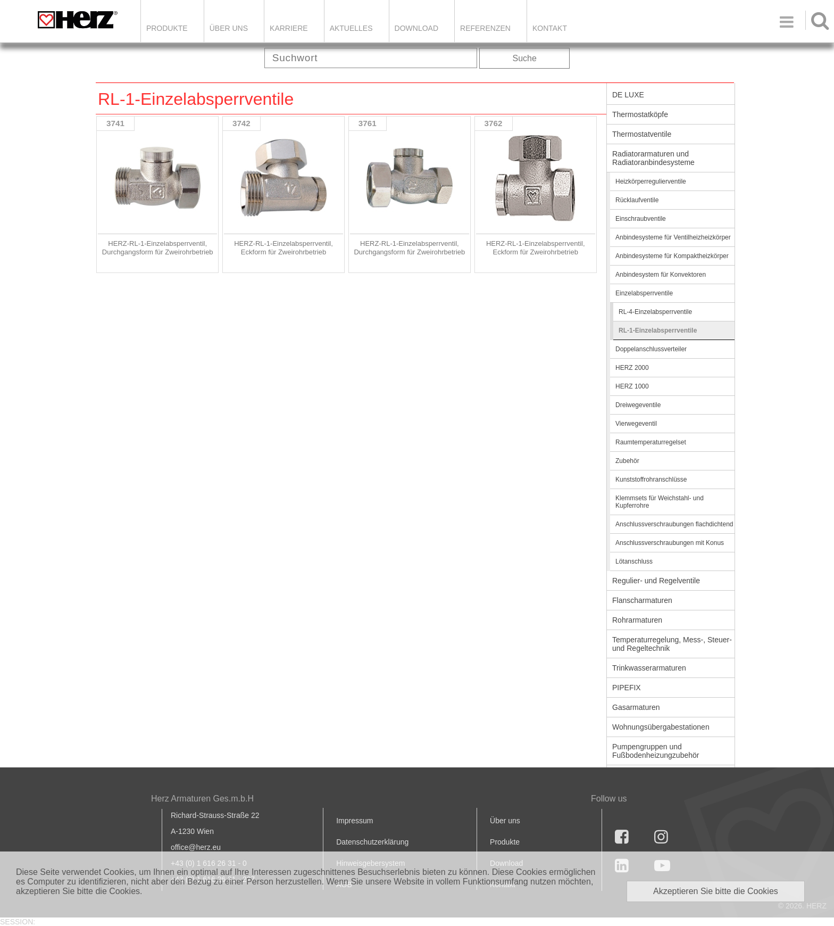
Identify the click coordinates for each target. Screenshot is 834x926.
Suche (525, 58)
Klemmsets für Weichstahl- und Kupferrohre (659, 501)
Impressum (354, 820)
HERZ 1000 (632, 386)
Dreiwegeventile (638, 405)
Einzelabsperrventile (644, 293)
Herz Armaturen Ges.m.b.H (202, 798)
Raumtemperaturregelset (650, 442)
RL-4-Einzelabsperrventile (655, 312)
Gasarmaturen (636, 707)
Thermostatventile (641, 134)
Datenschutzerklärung (372, 842)
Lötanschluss (634, 561)
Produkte (167, 28)
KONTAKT (549, 28)
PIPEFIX (626, 687)
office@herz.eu (196, 847)
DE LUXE (628, 94)
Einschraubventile (640, 218)
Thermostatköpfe (640, 114)
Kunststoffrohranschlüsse (651, 479)
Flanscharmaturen (642, 600)
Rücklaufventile (636, 200)
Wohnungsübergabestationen (661, 727)
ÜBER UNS (229, 28)
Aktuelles (351, 28)
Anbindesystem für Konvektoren (660, 274)
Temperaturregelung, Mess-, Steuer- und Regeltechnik (672, 643)
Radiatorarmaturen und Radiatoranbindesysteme (653, 158)
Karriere (289, 28)
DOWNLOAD (416, 28)
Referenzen (485, 28)
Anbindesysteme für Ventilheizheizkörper (673, 237)
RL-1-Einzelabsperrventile (658, 330)
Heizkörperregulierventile (650, 181)
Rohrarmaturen (637, 620)
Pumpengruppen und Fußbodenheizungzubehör (655, 750)
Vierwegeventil (636, 423)
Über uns (505, 820)
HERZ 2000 (632, 367)
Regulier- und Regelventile (656, 580)
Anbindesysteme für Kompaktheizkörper (672, 256)
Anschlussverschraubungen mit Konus (669, 543)
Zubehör (627, 461)
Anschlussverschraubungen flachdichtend (674, 524)
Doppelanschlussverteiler (651, 349)
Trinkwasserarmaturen (649, 668)
